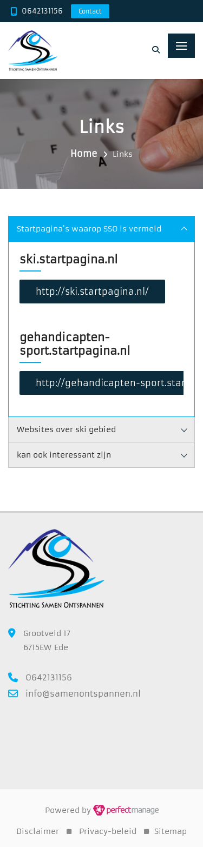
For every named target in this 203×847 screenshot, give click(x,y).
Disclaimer (37, 831)
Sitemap (170, 831)
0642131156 (42, 11)
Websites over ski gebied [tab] (102, 429)
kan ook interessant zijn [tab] (102, 455)
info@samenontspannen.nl (83, 694)
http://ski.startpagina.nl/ (92, 291)
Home (83, 153)
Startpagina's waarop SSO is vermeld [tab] (102, 229)
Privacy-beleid (107, 831)
